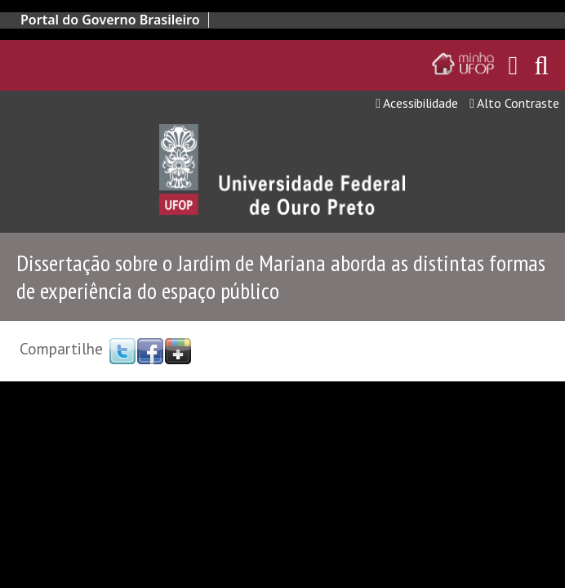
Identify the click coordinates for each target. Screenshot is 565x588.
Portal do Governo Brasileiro (110, 20)
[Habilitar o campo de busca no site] (541, 70)
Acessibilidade (417, 103)
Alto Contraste (514, 103)
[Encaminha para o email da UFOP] (513, 65)
